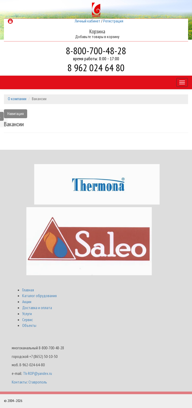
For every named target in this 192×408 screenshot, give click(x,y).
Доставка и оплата (37, 307)
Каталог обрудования (39, 295)
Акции (26, 301)
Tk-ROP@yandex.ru (37, 373)
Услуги (27, 313)
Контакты (19, 382)
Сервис (27, 319)
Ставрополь (37, 382)
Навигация (15, 114)
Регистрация (113, 21)
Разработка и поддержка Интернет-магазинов (151, 401)
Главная (28, 289)
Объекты (29, 325)
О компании (17, 99)
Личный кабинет (87, 21)
